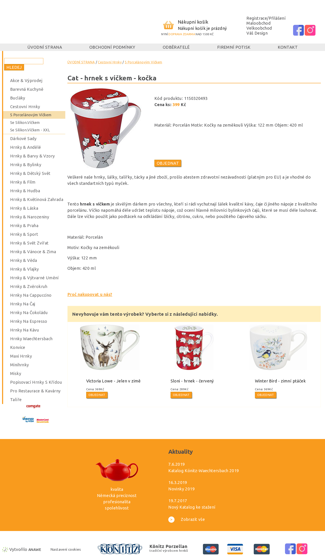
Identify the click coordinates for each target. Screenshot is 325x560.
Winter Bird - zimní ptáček (280, 381)
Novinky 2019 (181, 488)
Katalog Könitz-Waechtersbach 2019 (203, 470)
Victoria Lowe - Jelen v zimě (113, 381)
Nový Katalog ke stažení (191, 507)
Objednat (168, 163)
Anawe (34, 550)
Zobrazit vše (186, 519)
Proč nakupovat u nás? (89, 294)
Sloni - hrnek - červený (192, 381)
